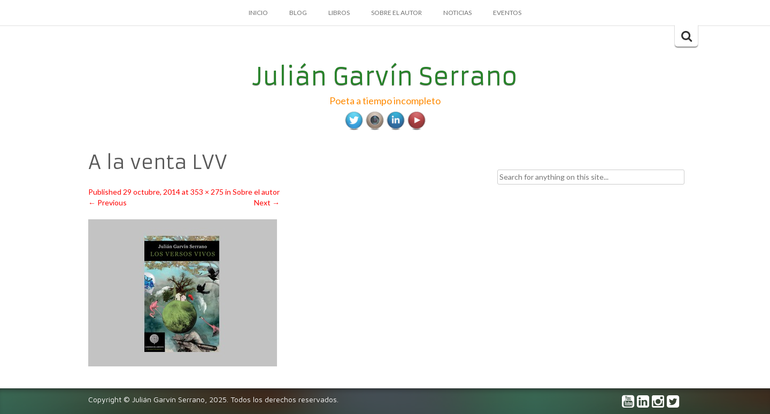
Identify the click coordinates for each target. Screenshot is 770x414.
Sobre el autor (396, 13)
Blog (298, 13)
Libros (339, 13)
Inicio (258, 13)
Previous (107, 202)
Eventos (507, 13)
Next (267, 202)
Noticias (457, 13)
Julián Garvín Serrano (385, 76)
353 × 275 (207, 191)
